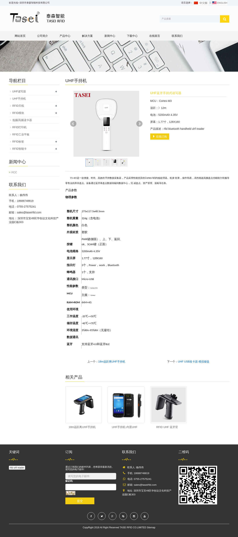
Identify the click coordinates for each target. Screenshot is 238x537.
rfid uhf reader (17, 467)
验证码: (69, 481)
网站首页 (20, 35)
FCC (14, 172)
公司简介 (42, 35)
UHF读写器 (19, 91)
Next (139, 124)
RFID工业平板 (21, 134)
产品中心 (65, 35)
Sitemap (151, 527)
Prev (73, 124)
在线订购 (160, 136)
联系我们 (177, 35)
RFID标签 (18, 141)
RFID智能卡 (19, 148)
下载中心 (132, 35)
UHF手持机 (19, 98)
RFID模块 (18, 112)
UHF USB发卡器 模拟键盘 (193, 361)
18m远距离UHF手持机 (111, 361)
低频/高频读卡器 (22, 120)
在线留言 (154, 35)
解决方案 (87, 35)
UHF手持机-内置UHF (124, 427)
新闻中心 (109, 35)
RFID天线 (18, 105)
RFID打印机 (19, 127)
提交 (80, 501)
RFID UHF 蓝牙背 (167, 427)
